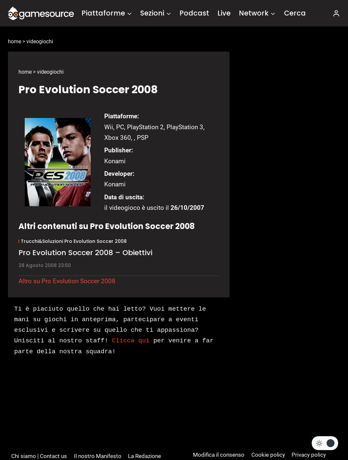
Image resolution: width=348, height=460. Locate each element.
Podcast (194, 13)
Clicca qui (130, 340)
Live (224, 13)
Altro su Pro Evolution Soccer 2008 (66, 281)
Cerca (295, 13)
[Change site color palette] (325, 443)
